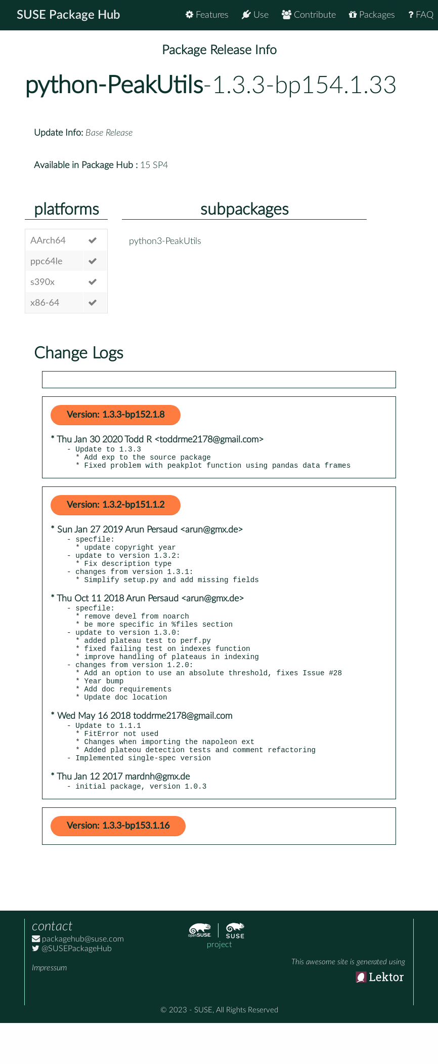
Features (207, 15)
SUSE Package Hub (68, 15)
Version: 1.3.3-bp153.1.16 (118, 867)
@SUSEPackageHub (72, 990)
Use (255, 15)
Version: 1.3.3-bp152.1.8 (115, 415)
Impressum (49, 1009)
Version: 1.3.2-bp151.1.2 (115, 509)
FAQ (420, 15)
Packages (372, 15)
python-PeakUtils (114, 85)
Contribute (309, 15)
